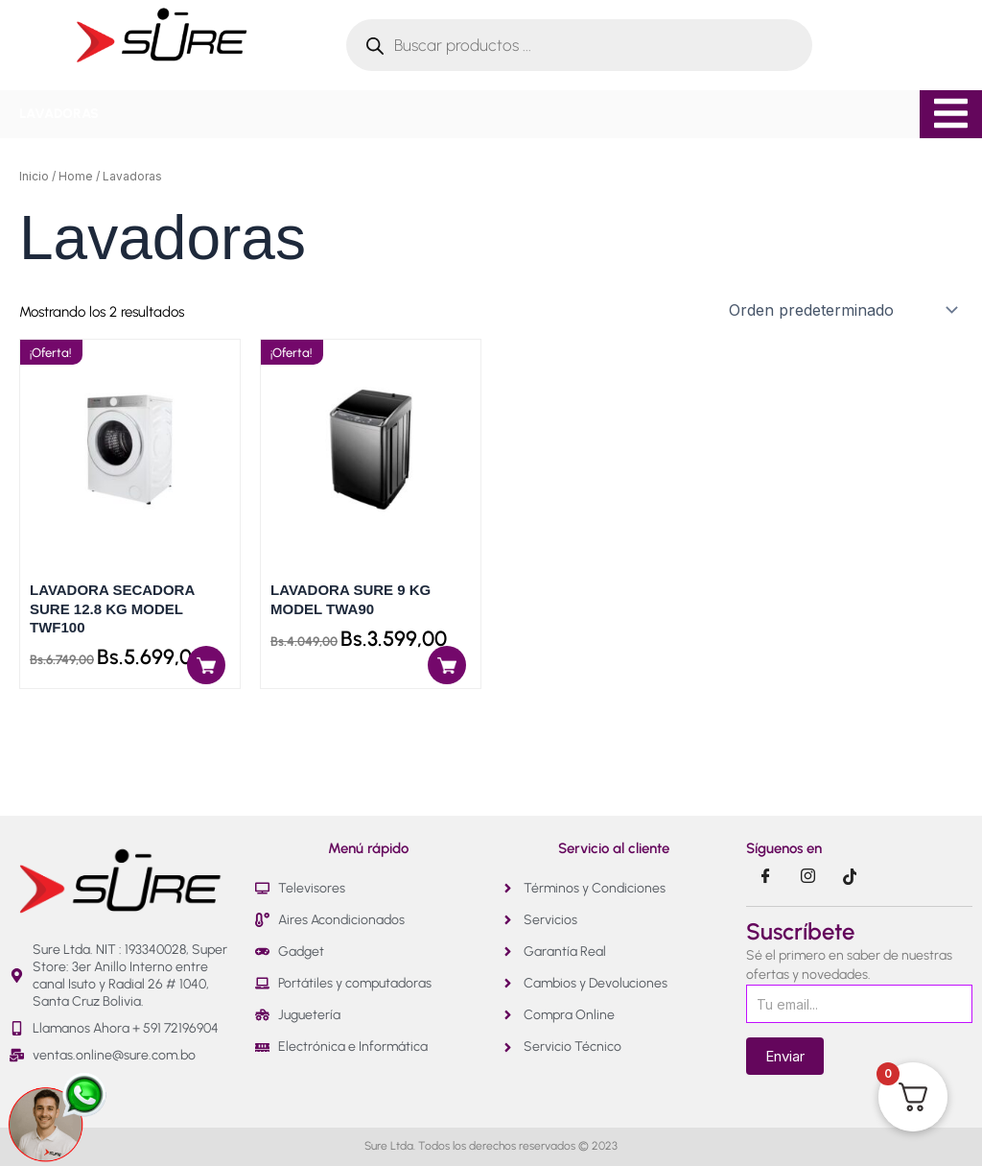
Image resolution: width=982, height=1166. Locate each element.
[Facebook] (765, 877)
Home (75, 176)
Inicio (34, 176)
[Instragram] (807, 877)
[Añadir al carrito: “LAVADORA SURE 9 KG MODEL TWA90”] (447, 665)
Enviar (785, 1056)
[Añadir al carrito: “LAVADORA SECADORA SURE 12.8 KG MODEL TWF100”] (206, 665)
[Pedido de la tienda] (842, 310)
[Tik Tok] (849, 877)
